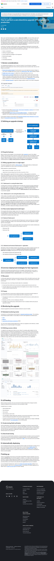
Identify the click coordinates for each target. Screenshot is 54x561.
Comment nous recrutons (27, 503)
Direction (24, 490)
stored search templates (24, 109)
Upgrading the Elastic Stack (10, 117)
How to (10, 18)
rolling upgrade (19, 164)
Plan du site (13, 547)
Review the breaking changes (9, 70)
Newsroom (25, 493)
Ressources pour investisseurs (26, 517)
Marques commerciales (9, 546)
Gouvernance (25, 519)
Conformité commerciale (41, 505)
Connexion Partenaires (41, 490)
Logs (4, 317)
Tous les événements (27, 532)
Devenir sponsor (26, 531)
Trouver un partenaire (41, 489)
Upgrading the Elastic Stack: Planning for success (28, 116)
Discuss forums (18, 465)
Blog (2, 7)
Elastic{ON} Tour (26, 529)
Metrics (4, 319)
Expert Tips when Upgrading (26, 463)
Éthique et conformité (41, 507)
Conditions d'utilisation (17, 546)
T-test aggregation (14, 419)
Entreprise (48, 7)
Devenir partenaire (40, 493)
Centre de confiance (40, 502)
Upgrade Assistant (31, 78)
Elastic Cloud (32, 447)
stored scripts (15, 109)
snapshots (26, 154)
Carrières (24, 499)
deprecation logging (8, 73)
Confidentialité (39, 504)
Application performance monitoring (10, 321)
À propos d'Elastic (26, 489)
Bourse (24, 522)
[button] (51, 14)
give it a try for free (11, 466)
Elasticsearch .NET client (27, 71)
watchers (31, 109)
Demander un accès (40, 492)
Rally (24, 438)
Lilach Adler (4, 25)
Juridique (38, 500)
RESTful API (30, 448)
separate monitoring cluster (26, 314)
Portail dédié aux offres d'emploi (27, 501)
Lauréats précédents (27, 528)
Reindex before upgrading (8, 74)
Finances (24, 520)
